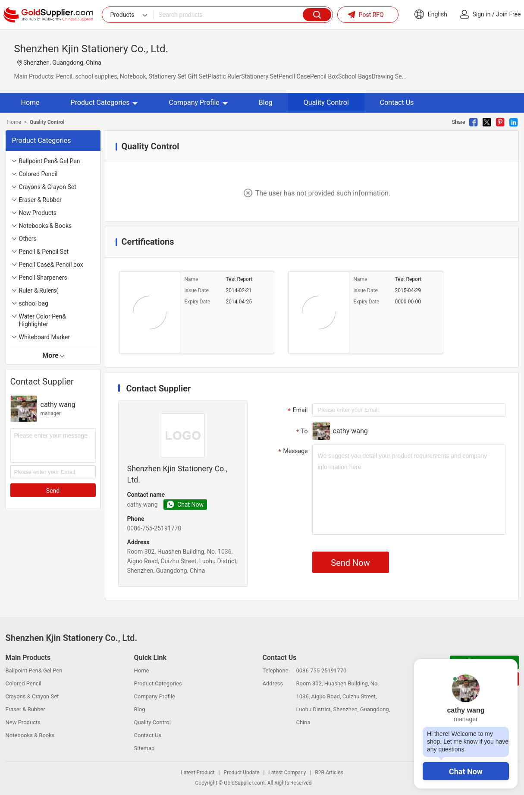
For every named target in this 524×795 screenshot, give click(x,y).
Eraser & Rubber (40, 199)
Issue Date (197, 290)
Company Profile (198, 102)
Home (30, 102)
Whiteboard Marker (44, 337)
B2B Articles (329, 773)
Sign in (482, 14)
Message (292, 451)
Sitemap (144, 748)
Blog (266, 102)
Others (28, 238)
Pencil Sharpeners (43, 277)
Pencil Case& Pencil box (51, 264)
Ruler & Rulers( (39, 290)
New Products (38, 212)
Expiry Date (197, 302)
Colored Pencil (38, 173)
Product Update (241, 773)
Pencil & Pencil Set (44, 251)
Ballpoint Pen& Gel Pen (49, 161)
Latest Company (287, 773)
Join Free (508, 14)
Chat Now (466, 771)
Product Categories (104, 102)
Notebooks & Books (45, 225)
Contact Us (397, 102)
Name (191, 279)
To (301, 432)
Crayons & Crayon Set (47, 186)
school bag (33, 303)
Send (53, 490)
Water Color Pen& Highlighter (42, 320)
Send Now (350, 563)
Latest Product (197, 773)
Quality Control (326, 102)
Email (297, 410)
